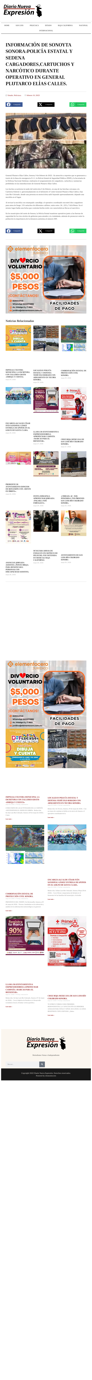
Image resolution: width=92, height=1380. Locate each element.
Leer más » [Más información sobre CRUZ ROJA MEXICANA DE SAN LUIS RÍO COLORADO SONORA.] (51, 1015)
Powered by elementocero (46, 1076)
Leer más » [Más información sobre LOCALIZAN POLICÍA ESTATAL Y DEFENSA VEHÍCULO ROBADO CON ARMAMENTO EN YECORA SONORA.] (51, 817)
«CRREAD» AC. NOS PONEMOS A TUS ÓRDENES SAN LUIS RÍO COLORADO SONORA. (72, 499)
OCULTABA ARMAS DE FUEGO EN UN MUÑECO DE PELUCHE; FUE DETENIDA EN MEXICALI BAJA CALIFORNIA (45, 555)
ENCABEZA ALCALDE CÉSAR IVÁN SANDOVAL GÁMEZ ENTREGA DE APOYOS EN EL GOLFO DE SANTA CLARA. (18, 426)
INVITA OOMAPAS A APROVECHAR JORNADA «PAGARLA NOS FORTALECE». (43, 499)
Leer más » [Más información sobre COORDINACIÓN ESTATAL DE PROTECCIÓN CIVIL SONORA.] (9, 911)
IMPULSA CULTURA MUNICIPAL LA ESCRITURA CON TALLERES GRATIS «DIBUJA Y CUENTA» (18, 373)
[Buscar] (42, 1064)
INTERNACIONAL (46, 30)
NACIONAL (83, 25)
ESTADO (48, 25)
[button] (14, 104)
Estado (10, 95)
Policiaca (17, 95)
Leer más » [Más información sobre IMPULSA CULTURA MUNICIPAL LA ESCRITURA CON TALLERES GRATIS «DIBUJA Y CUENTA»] (9, 819)
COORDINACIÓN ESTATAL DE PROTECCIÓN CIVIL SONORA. (73, 373)
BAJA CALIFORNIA (65, 25)
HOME (6, 25)
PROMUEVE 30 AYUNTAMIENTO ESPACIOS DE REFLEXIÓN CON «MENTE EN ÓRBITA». (18, 488)
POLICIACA (34, 25)
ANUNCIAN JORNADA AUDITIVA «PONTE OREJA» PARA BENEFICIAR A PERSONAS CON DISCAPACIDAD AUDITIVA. (17, 567)
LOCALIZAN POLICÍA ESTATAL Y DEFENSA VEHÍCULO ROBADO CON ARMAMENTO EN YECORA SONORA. (44, 375)
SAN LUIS (19, 25)
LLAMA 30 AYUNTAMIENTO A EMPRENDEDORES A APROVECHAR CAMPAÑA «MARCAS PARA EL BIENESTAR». (46, 436)
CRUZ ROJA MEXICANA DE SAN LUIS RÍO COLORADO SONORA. (72, 441)
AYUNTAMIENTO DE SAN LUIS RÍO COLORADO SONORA (72, 557)
